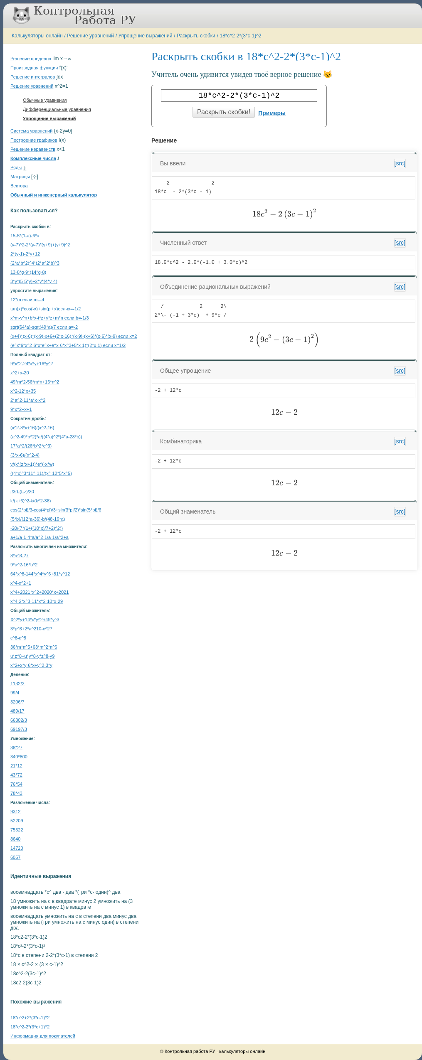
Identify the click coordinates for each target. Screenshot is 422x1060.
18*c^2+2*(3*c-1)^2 (29, 1017)
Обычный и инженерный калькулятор (53, 194)
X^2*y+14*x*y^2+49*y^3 (34, 619)
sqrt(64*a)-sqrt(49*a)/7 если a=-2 (44, 327)
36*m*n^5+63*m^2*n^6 (33, 646)
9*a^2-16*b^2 (23, 564)
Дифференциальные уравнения (57, 109)
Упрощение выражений (145, 36)
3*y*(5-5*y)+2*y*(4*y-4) (33, 281)
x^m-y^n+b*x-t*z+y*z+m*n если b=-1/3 (49, 317)
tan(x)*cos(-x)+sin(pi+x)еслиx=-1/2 (45, 308)
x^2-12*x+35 (23, 391)
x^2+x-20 (19, 372)
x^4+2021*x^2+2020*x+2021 (39, 592)
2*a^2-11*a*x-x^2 (27, 400)
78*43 (16, 793)
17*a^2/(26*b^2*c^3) (31, 445)
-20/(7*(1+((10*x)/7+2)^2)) (36, 528)
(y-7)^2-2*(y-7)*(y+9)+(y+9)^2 (40, 244)
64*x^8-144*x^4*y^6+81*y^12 (40, 573)
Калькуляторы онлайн (37, 36)
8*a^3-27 (19, 555)
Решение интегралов (32, 76)
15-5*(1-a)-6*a (24, 235)
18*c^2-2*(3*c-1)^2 (240, 36)
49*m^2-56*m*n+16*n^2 (34, 381)
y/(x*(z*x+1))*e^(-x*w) (32, 464)
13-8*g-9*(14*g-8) (28, 272)
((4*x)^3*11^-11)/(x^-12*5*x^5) (41, 473)
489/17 (17, 710)
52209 (16, 820)
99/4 (14, 692)
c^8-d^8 (18, 637)
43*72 (16, 774)
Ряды (16, 167)
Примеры (272, 113)
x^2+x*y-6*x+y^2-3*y (31, 665)
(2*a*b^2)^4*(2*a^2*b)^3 (34, 263)
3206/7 (17, 701)
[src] (400, 163)
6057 (15, 857)
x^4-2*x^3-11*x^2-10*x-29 (36, 601)
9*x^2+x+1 (21, 409)
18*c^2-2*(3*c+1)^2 (29, 1026)
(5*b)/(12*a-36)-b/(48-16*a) (37, 518)
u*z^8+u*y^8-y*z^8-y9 (32, 656)
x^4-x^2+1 (20, 582)
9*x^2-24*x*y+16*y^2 (31, 363)
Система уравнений (31, 130)
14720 (16, 848)
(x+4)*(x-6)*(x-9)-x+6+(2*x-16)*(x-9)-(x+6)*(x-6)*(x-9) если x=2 (73, 336)
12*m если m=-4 (27, 299)
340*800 (18, 756)
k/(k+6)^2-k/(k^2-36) (30, 500)
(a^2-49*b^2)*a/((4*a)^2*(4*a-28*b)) (46, 436)
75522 (16, 829)
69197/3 (18, 729)
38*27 (16, 747)
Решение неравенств (32, 149)
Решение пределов (30, 58)
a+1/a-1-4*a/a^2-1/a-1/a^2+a (39, 537)
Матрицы (20, 176)
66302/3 (18, 720)
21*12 (16, 765)
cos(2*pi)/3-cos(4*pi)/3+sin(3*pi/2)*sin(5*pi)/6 (55, 509)
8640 (15, 838)
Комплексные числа (33, 158)
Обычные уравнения (45, 100)
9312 (15, 811)
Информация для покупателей (42, 1035)
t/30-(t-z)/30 (22, 491)
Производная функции (34, 67)
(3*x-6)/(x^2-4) (24, 455)
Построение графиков (33, 140)
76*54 (16, 784)
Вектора (19, 185)
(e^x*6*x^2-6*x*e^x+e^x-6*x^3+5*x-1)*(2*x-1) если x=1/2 (68, 345)
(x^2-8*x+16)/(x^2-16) (32, 427)
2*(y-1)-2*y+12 (25, 253)
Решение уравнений (90, 36)
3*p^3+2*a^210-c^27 (31, 628)
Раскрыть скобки (196, 36)
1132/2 (17, 683)
